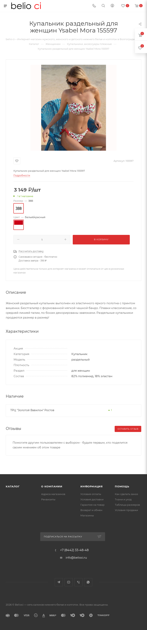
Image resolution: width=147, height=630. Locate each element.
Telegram (59, 582)
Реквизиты (48, 499)
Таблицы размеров (127, 504)
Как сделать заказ (126, 494)
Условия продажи (126, 510)
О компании (51, 486)
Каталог (13, 486)
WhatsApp (88, 582)
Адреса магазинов (53, 494)
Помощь (122, 486)
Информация (91, 486)
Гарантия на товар (92, 504)
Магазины (87, 515)
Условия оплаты (90, 494)
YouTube (69, 582)
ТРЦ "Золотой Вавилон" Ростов (32, 410)
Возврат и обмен (91, 510)
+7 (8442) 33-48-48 (74, 550)
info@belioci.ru (76, 557)
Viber (78, 582)
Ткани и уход (123, 499)
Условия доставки (92, 499)
